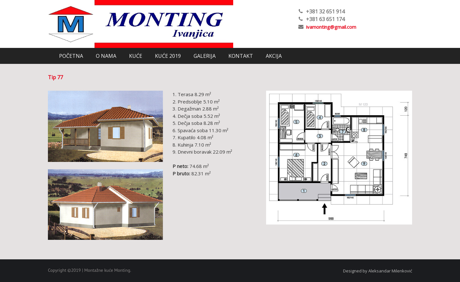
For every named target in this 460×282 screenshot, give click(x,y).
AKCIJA (274, 55)
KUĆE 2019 (168, 55)
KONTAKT (240, 55)
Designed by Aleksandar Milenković (377, 271)
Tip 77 (55, 77)
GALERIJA (205, 55)
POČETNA (71, 55)
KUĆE (135, 55)
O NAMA (106, 55)
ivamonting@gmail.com (331, 27)
